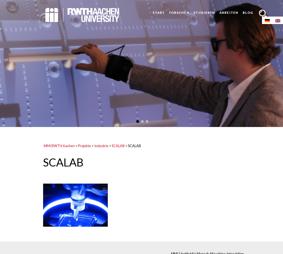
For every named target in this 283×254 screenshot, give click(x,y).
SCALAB (118, 146)
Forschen (179, 12)
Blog (248, 12)
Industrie (101, 146)
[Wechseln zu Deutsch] (267, 20)
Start (159, 12)
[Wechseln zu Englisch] (277, 20)
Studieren (204, 12)
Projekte (84, 146)
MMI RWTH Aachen (59, 146)
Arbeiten (228, 12)
